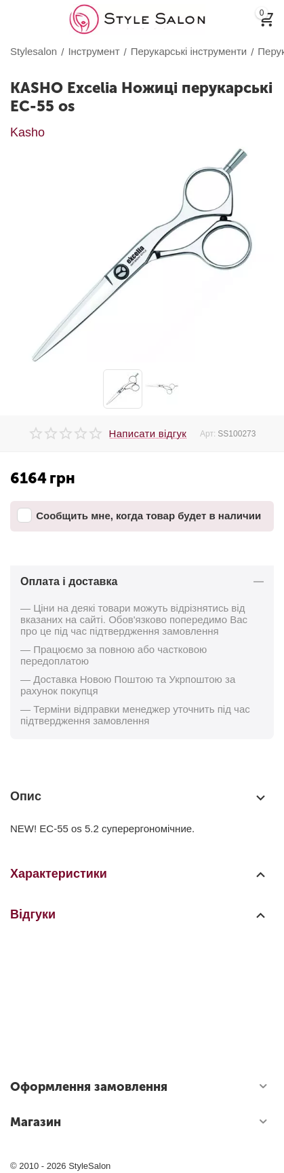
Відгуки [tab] (138, 914)
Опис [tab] (138, 796)
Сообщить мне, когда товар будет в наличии (139, 515)
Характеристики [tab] (138, 873)
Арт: (208, 434)
